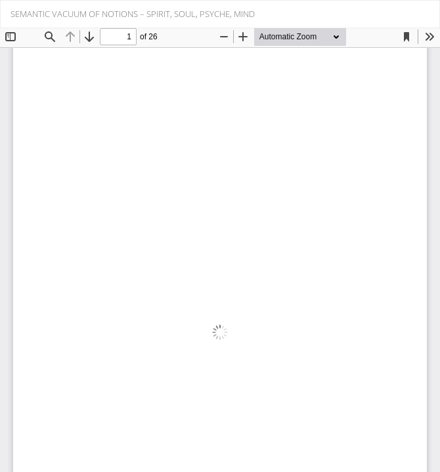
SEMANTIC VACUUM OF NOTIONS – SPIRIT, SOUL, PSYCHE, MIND (133, 14)
